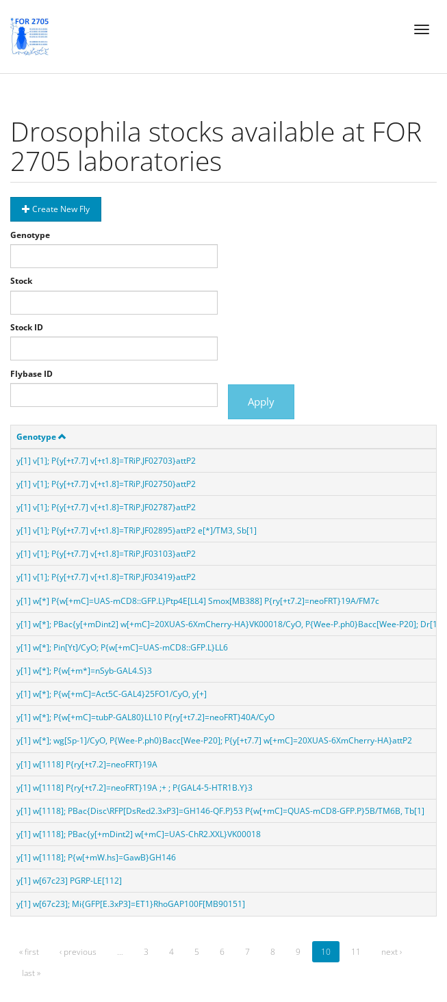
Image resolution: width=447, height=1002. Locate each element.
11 (356, 952)
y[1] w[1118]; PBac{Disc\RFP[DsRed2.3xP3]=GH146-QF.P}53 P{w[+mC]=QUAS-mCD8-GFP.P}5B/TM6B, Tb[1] (220, 811)
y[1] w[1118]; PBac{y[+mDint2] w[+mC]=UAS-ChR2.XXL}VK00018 (138, 834)
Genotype (30, 235)
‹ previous (78, 952)
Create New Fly (56, 209)
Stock (21, 281)
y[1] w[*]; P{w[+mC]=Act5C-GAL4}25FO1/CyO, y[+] (111, 694)
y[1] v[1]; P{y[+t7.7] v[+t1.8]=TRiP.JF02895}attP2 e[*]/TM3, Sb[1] (136, 530)
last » (31, 973)
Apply (261, 401)
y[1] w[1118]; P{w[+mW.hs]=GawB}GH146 (96, 857)
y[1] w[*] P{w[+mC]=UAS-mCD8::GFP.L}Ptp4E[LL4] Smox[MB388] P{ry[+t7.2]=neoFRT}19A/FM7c (197, 601)
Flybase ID (31, 374)
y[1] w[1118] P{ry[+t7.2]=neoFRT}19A (86, 764)
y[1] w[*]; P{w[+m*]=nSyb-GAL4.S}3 (84, 670)
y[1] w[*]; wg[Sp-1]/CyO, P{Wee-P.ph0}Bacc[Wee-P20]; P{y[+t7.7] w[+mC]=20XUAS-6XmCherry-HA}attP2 (214, 740)
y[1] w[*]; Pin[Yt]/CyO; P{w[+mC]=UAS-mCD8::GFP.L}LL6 (122, 647)
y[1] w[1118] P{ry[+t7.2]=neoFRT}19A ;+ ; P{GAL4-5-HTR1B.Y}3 (134, 787)
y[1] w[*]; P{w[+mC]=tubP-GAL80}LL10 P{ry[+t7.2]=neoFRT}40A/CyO (145, 717)
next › (391, 952)
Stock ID (26, 327)
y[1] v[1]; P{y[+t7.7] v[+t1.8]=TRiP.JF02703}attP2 (106, 460)
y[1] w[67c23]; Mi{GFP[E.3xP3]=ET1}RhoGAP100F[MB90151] (130, 904)
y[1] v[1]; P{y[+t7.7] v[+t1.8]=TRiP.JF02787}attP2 (106, 507)
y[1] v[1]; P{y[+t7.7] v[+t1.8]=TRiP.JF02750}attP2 (106, 484)
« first (29, 952)
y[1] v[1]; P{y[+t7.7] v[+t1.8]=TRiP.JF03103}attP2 (106, 553)
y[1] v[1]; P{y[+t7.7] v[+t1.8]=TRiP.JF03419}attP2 (106, 577)
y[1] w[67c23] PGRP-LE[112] (69, 880)
